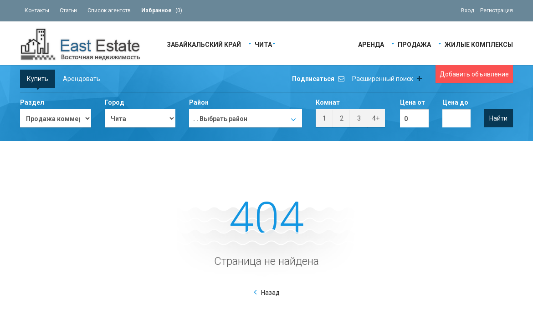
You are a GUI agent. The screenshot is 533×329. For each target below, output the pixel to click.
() (161, 10)
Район (199, 102)
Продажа (414, 44)
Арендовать (81, 78)
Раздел (32, 102)
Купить (37, 78)
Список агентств (109, 10)
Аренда (371, 44)
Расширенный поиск (387, 78)
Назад (270, 292)
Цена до (455, 102)
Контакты (37, 10)
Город (114, 102)
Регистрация (496, 10)
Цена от (412, 102)
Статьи (68, 10)
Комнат (328, 102)
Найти (498, 118)
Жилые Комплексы (479, 44)
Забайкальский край (204, 44)
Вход (467, 10)
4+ (375, 118)
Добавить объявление (474, 74)
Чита (263, 44)
